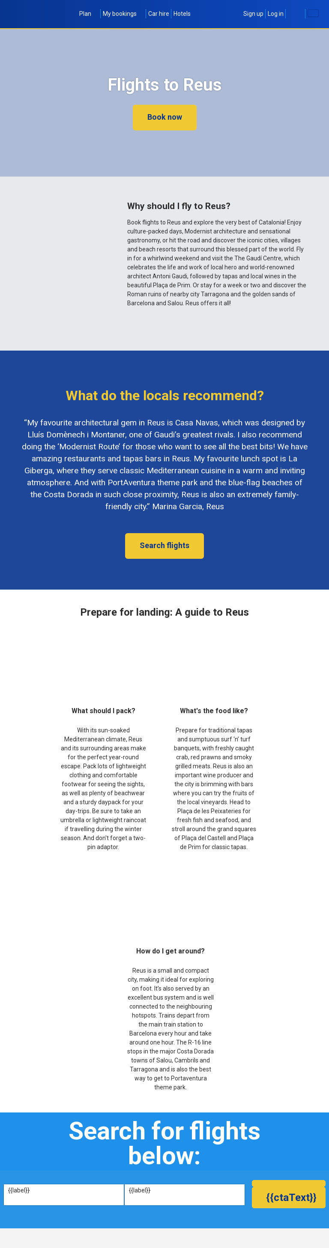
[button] (289, 1223)
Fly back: (103, 1219)
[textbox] (64, 1199)
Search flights (164, 545)
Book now (164, 116)
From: (16, 1190)
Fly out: (17, 1219)
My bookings (123, 13)
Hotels (182, 13)
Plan (89, 13)
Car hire (158, 13)
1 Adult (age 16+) (202, 1227)
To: (133, 1190)
